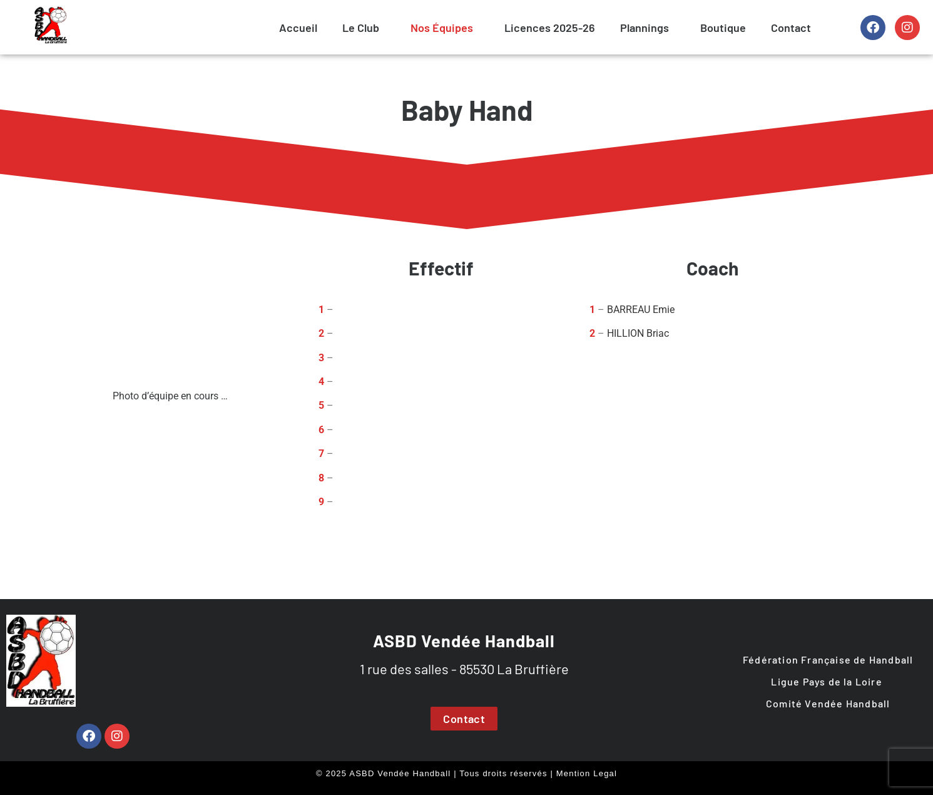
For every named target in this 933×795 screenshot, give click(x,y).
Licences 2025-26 (549, 27)
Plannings (644, 27)
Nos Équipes (441, 27)
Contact (791, 27)
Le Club (360, 27)
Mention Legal (586, 773)
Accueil (298, 27)
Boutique (723, 27)
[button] (364, 28)
